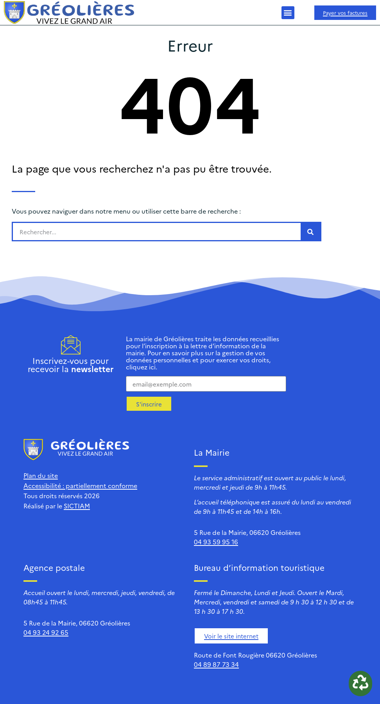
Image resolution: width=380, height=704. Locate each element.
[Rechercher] (310, 231)
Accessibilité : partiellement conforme (80, 485)
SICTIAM (77, 505)
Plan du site (40, 475)
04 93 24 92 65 (45, 632)
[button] (287, 12)
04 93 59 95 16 (216, 541)
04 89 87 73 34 (216, 664)
